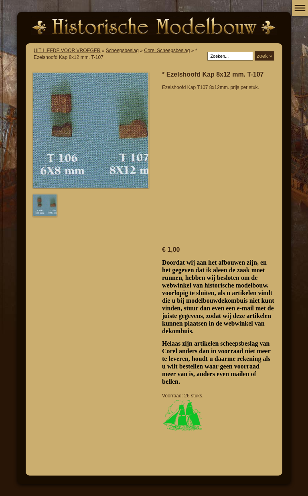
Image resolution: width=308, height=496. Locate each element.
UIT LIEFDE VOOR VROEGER (67, 50)
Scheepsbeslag (122, 50)
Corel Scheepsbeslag (167, 50)
